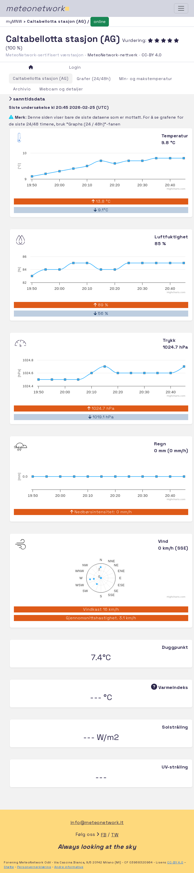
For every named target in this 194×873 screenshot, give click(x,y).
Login (75, 67)
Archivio (22, 89)
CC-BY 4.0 (152, 55)
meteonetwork (38, 8)
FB (104, 835)
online (100, 21)
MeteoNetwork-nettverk (113, 55)
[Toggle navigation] (181, 8)
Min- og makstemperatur (145, 78)
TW (114, 835)
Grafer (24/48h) (94, 78)
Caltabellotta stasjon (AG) (40, 78)
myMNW (14, 21)
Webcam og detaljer (61, 89)
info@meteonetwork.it (97, 822)
